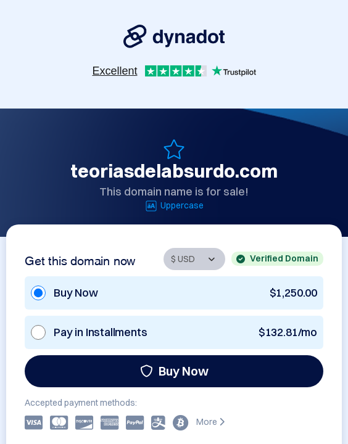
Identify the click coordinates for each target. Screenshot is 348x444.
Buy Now (174, 371)
